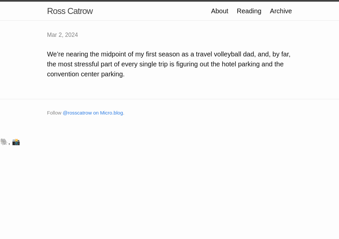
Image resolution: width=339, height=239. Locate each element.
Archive (281, 11)
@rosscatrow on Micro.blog (93, 113)
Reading (249, 11)
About (219, 11)
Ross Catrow (70, 11)
